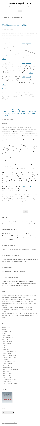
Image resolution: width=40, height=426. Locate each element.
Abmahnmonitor (6, 327)
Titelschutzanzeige (11, 281)
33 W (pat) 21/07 (26, 43)
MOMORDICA (16, 97)
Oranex (29, 97)
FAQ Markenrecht (6, 331)
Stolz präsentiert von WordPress (9, 423)
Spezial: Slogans (28, 197)
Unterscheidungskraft (20, 201)
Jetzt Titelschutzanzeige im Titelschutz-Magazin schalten (16, 285)
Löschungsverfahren (9, 361)
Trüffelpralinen (6, 99)
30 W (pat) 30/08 (26, 63)
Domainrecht (6, 349)
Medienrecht (6, 365)
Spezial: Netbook (7, 373)
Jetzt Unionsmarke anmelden (29, 249)
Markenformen (8, 363)
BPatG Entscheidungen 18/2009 (14, 25)
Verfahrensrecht (7, 377)
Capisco (4, 97)
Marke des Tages (7, 341)
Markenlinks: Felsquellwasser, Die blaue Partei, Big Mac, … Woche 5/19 (19, 299)
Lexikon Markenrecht (7, 337)
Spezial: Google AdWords (9, 371)
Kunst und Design (7, 353)
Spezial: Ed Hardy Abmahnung (10, 369)
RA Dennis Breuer (27, 93)
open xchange (23, 97)
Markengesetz (6, 335)
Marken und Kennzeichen (16, 197)
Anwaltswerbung (8, 381)
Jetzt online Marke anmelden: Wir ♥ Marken (15, 261)
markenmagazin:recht (20, 3)
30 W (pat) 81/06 (26, 77)
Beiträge (4, 329)
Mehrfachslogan (32, 199)
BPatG (32, 95)
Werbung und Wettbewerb (9, 379)
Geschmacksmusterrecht (9, 351)
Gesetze (4, 333)
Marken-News (5, 339)
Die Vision (24, 199)
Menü (20, 11)
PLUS (33, 97)
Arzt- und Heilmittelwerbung (11, 383)
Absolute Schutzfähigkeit (10, 357)
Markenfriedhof (7, 343)
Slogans (4, 201)
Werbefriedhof (7, 345)
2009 (26, 95)
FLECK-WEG (9, 97)
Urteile (3, 347)
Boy (29, 95)
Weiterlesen (6, 89)
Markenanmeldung (7, 259)
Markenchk (22, 271)
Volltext (4, 59)
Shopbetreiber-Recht (8, 367)
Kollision (6, 359)
